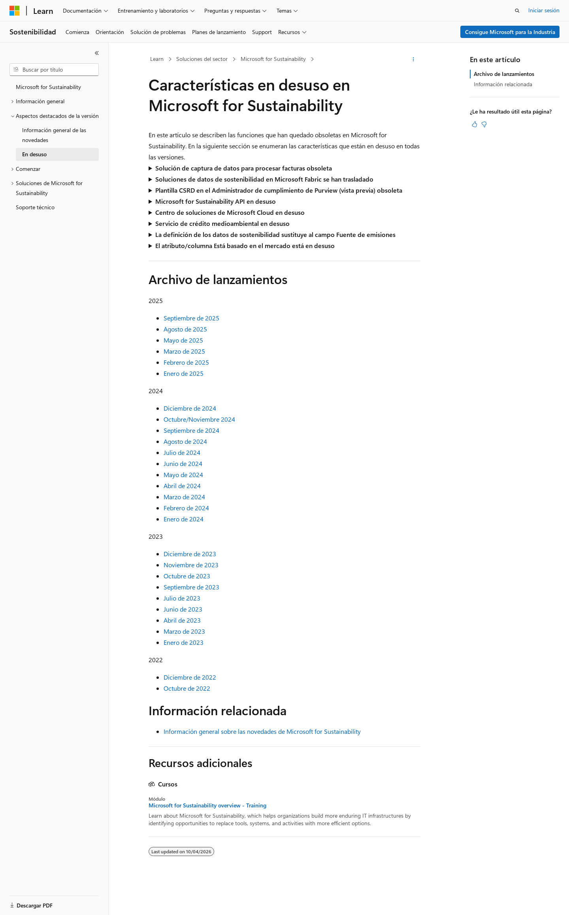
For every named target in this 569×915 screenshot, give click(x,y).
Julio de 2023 (182, 598)
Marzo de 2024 (184, 497)
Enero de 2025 (183, 373)
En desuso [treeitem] (34, 154)
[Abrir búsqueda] (517, 11)
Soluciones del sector (202, 59)
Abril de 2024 (182, 485)
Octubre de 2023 (187, 576)
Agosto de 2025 (185, 329)
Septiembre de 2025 (191, 318)
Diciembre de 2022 (190, 677)
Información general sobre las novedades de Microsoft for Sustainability (262, 731)
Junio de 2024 (183, 463)
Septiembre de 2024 (191, 430)
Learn (157, 59)
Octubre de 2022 (187, 688)
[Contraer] (97, 53)
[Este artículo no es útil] (484, 124)
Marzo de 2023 (184, 631)
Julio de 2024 (182, 452)
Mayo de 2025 (183, 340)
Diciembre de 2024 (190, 408)
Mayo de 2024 (183, 474)
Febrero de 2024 (186, 508)
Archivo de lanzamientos (504, 74)
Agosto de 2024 (185, 441)
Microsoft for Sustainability (273, 59)
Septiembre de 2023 (191, 587)
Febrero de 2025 (186, 362)
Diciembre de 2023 (190, 553)
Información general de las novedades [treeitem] (54, 135)
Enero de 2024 (183, 519)
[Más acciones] (413, 59)
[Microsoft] (14, 11)
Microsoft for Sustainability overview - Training (207, 805)
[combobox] (54, 69)
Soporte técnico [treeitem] (35, 207)
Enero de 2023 (183, 642)
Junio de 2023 (183, 609)
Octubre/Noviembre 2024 (199, 419)
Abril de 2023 (182, 620)
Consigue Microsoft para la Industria (510, 32)
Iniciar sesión (544, 10)
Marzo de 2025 (184, 351)
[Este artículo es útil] (474, 124)
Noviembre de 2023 (191, 565)
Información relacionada (503, 84)
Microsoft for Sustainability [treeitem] (48, 87)
